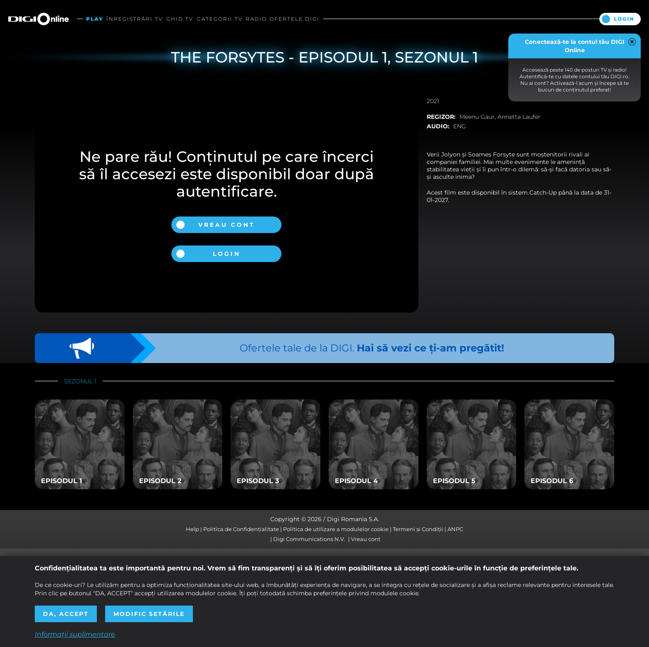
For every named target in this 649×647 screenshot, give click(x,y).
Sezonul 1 (80, 381)
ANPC (455, 529)
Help (192, 529)
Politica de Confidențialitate (241, 529)
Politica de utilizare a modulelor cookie (336, 529)
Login (624, 19)
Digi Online (38, 18)
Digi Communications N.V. (309, 539)
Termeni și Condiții (418, 529)
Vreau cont (226, 224)
